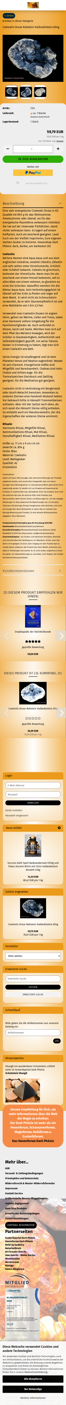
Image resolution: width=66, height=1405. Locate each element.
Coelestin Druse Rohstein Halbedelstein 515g (33, 708)
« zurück (9, 15)
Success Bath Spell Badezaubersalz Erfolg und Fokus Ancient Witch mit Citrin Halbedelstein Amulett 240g (33, 866)
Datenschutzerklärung (35, 1372)
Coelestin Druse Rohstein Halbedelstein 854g (33, 924)
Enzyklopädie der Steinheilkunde (33, 631)
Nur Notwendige (33, 1389)
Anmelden (33, 803)
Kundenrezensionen (18, 571)
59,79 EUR (33, 931)
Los (57, 1041)
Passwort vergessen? (16, 815)
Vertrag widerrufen (21, 1225)
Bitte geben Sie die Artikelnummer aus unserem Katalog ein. (32, 1025)
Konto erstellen (13, 810)
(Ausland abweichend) (40, 117)
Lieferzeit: (8, 113)
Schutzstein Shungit (16, 1073)
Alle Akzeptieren (33, 1378)
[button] (8, 149)
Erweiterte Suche (33, 994)
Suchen (33, 987)
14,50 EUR (33, 876)
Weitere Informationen (33, 1398)
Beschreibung (13, 203)
